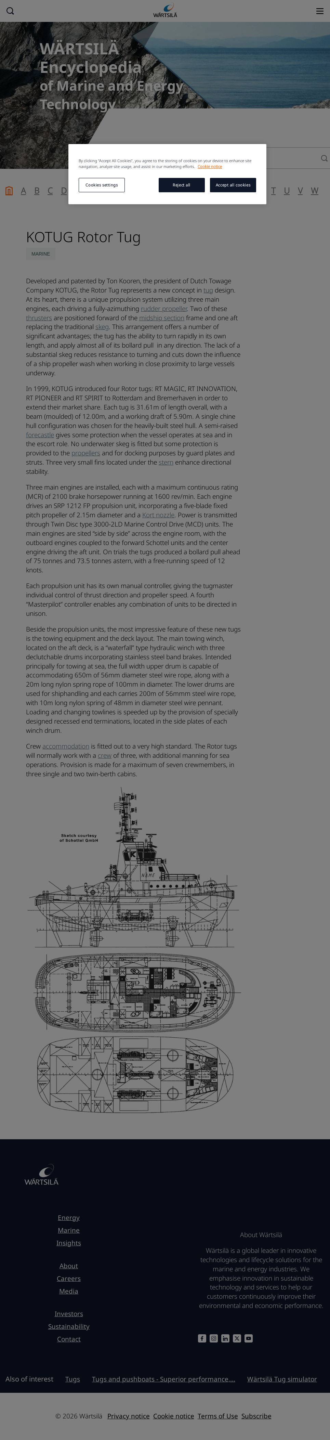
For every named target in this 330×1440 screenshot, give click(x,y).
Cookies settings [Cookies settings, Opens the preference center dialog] (101, 184)
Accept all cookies (233, 184)
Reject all (181, 184)
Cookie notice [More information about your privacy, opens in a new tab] (210, 166)
